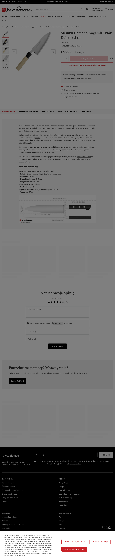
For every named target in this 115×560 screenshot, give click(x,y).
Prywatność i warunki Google (42, 545)
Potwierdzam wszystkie (74, 549)
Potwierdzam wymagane (74, 542)
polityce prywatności (19, 543)
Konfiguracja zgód (100, 542)
